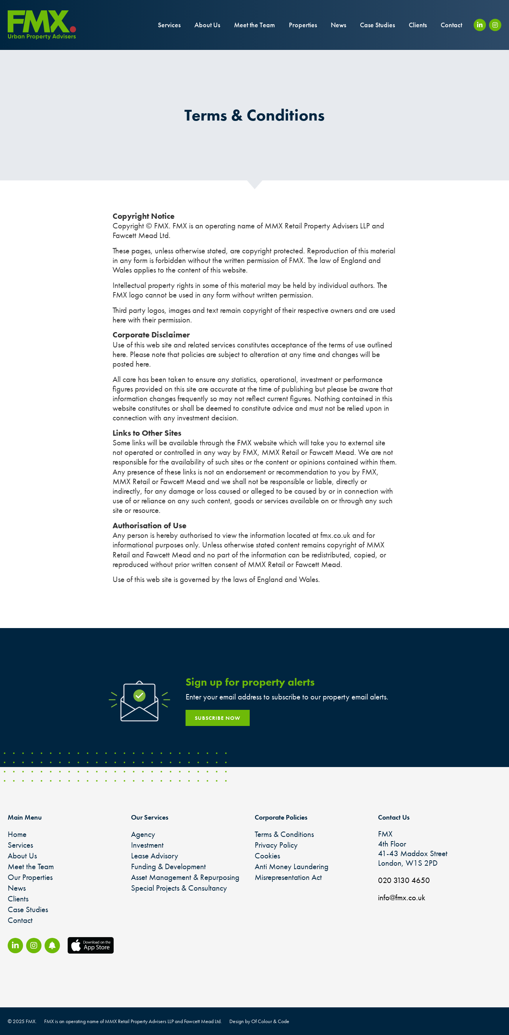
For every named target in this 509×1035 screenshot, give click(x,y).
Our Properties (30, 877)
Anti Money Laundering (291, 866)
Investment (147, 845)
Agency (143, 834)
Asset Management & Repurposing (185, 877)
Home (17, 834)
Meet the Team (254, 24)
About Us (207, 24)
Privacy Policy (276, 845)
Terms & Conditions (284, 834)
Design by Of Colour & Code (259, 1021)
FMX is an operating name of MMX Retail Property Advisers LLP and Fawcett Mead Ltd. (133, 1021)
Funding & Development (168, 866)
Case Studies (377, 24)
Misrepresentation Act (288, 877)
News (338, 24)
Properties (303, 24)
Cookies (267, 855)
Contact (451, 24)
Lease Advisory (154, 855)
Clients (418, 24)
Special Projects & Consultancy (179, 888)
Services (169, 24)
